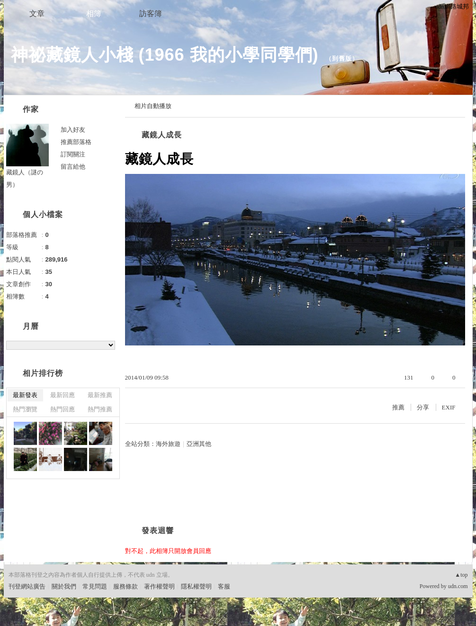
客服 (224, 586)
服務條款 (125, 586)
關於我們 (64, 586)
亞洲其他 (199, 443)
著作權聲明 (159, 586)
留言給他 (73, 166)
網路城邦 (455, 618)
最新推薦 (100, 395)
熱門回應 (62, 409)
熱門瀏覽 (25, 409)
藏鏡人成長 (162, 135)
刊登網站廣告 (27, 586)
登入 (414, 618)
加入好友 (73, 129)
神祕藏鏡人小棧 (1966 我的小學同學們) (165, 54)
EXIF (449, 407)
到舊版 (342, 58)
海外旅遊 (168, 443)
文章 (37, 13)
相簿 (93, 13)
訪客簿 (150, 13)
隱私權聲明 (196, 586)
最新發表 (25, 395)
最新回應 (62, 395)
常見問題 (94, 586)
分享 (423, 407)
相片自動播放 (153, 105)
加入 (431, 618)
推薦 (398, 407)
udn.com (458, 586)
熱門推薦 (100, 409)
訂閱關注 (73, 154)
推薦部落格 (76, 141)
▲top (461, 575)
